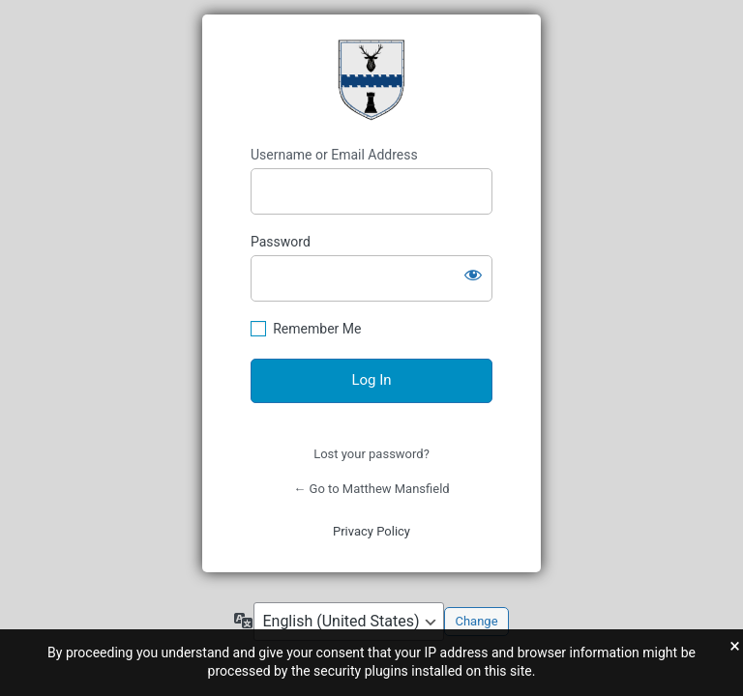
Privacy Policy (371, 531)
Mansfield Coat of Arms (371, 80)
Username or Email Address (334, 154)
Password (281, 241)
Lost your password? (371, 454)
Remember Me (317, 328)
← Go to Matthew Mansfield (371, 488)
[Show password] (473, 274)
